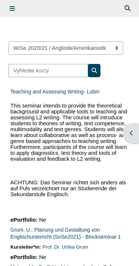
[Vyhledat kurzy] (48, 70)
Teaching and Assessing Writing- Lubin (54, 92)
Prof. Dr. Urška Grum (65, 247)
